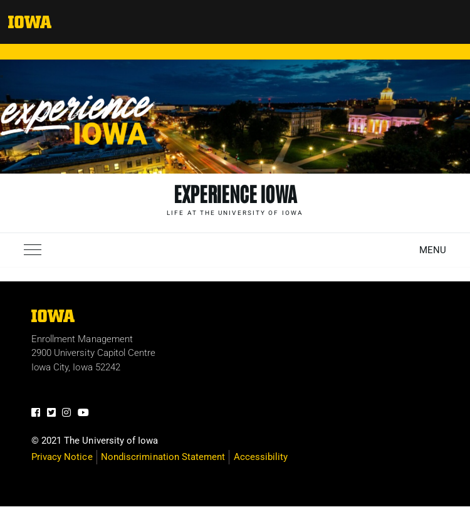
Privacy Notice (62, 456)
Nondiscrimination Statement (163, 456)
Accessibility (261, 456)
